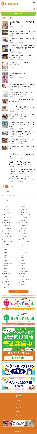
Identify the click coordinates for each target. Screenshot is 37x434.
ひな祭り (22, 285)
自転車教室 (22, 220)
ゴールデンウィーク (24, 252)
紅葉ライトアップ (7, 274)
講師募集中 (18, 412)
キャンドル (5, 234)
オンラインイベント (24, 209)
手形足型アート (6, 236)
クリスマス (5, 279)
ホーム (18, 400)
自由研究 (5, 266)
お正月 (21, 282)
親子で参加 (5, 209)
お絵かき (22, 234)
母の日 (21, 255)
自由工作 (22, 263)
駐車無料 (22, 207)
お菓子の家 (22, 228)
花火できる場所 (23, 271)
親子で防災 (22, 274)
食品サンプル (6, 244)
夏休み (4, 260)
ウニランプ (22, 236)
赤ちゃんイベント (7, 228)
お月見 (4, 277)
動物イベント (6, 226)
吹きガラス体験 (23, 212)
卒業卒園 (22, 247)
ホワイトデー (6, 287)
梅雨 (4, 258)
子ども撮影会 (23, 223)
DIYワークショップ (24, 215)
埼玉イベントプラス (9, 3)
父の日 (21, 258)
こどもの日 (5, 255)
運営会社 (18, 404)
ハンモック (5, 239)
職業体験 (5, 220)
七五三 (21, 277)
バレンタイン (6, 285)
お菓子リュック (23, 239)
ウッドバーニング (7, 242)
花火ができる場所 (7, 263)
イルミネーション (24, 279)
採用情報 (18, 408)
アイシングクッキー (24, 242)
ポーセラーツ (23, 231)
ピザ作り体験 (23, 217)
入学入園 (5, 247)
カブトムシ (5, 268)
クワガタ (22, 268)
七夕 (21, 266)
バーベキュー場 (6, 212)
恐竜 (21, 244)
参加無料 (5, 207)
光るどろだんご (6, 223)
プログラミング (23, 226)
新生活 (4, 250)
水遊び (21, 260)
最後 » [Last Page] (13, 186)
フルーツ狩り (6, 215)
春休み (4, 252)
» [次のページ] (9, 186)
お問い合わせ (18, 415)
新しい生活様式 (6, 217)
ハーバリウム (6, 231)
